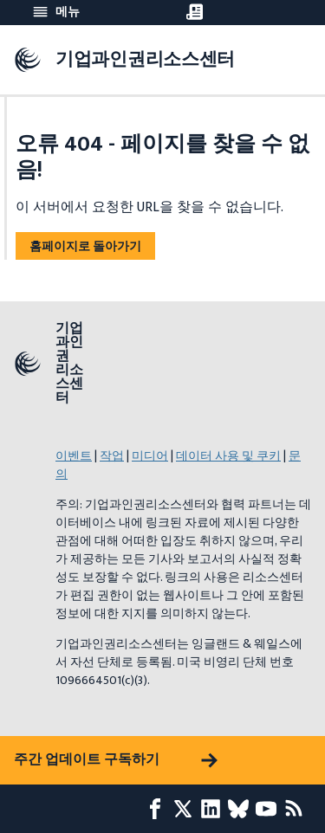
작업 (112, 456)
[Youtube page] (269, 808)
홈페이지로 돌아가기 (85, 246)
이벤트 (73, 456)
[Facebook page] (158, 808)
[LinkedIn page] (214, 808)
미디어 (150, 456)
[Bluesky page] (242, 808)
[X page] (186, 808)
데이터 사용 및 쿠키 (228, 456)
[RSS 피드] (297, 808)
